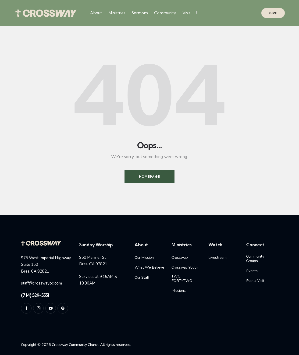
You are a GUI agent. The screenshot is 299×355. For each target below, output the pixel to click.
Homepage (149, 176)
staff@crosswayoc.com (41, 283)
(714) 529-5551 (35, 295)
